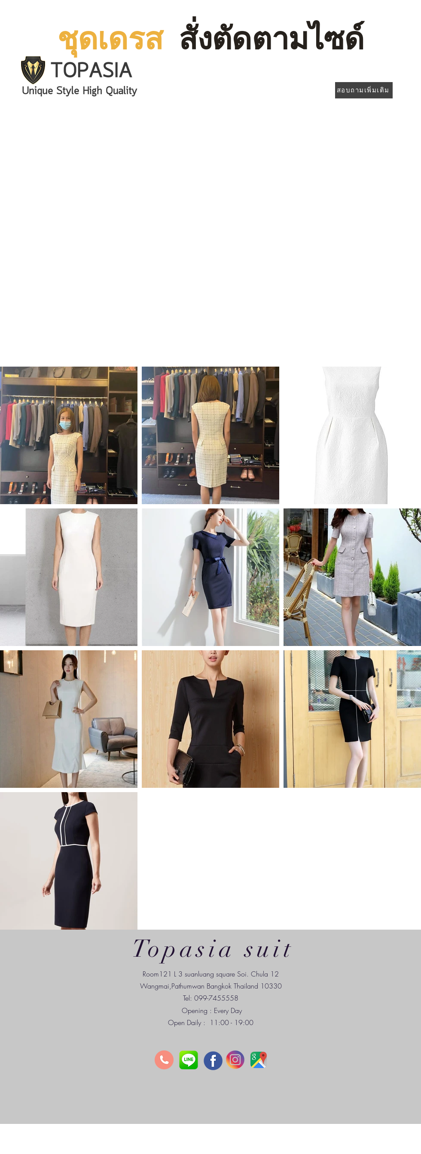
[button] (210, 236)
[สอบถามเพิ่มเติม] (364, 90)
